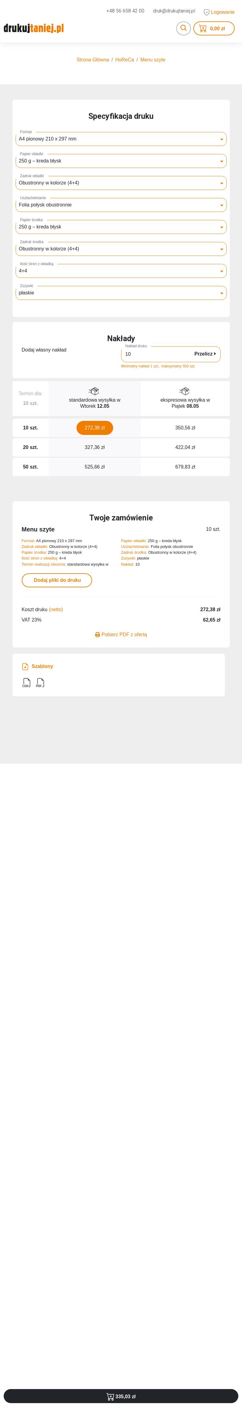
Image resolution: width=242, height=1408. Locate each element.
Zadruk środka (32, 243)
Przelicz (205, 355)
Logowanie (219, 12)
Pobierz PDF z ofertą (121, 635)
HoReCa (124, 61)
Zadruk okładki (32, 177)
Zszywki (26, 287)
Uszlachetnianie (33, 199)
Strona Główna (93, 61)
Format (26, 133)
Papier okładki (31, 155)
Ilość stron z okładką (37, 265)
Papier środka (31, 221)
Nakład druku (136, 347)
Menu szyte (153, 61)
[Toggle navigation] (183, 29)
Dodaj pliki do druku (56, 581)
